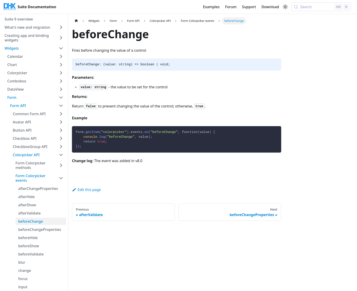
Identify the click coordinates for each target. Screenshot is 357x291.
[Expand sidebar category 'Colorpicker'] (61, 73)
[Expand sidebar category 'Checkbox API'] (61, 138)
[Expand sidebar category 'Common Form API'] (61, 113)
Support (249, 6)
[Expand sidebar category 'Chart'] (61, 64)
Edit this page (86, 189)
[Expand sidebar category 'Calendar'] (61, 56)
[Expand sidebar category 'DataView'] (61, 89)
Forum (231, 6)
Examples (211, 6)
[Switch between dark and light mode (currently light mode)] (285, 6)
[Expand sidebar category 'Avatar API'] (61, 122)
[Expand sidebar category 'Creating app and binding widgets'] (61, 38)
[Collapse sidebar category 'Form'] (61, 97)
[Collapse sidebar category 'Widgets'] (61, 48)
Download (270, 6)
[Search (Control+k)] (321, 7)
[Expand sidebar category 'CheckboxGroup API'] (61, 146)
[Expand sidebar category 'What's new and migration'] (61, 27)
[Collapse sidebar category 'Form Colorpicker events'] (61, 178)
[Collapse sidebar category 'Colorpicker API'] (61, 154)
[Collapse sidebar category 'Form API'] (61, 105)
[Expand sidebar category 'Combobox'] (61, 81)
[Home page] (76, 20)
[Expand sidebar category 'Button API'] (61, 130)
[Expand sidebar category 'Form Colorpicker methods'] (61, 165)
